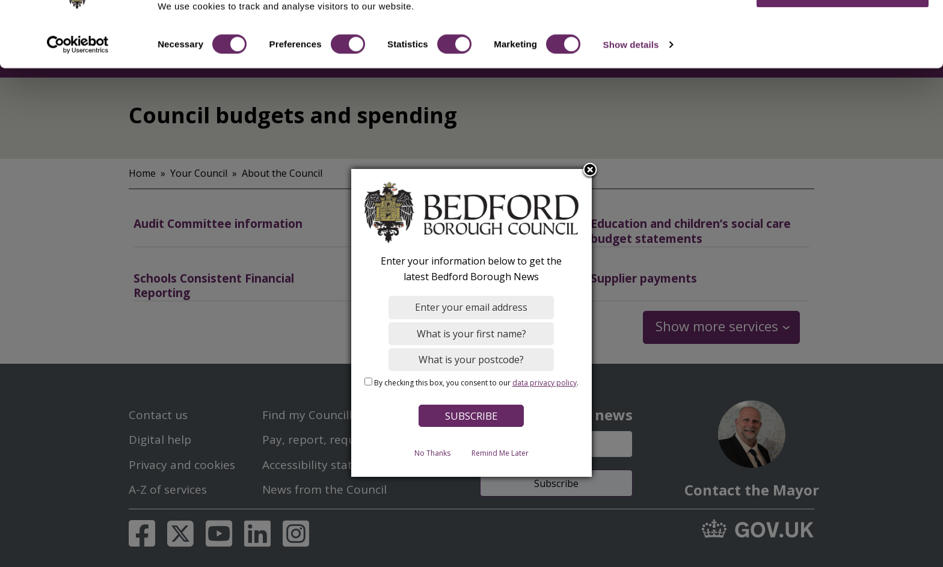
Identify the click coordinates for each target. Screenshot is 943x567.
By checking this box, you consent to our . (476, 383)
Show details (631, 83)
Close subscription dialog (591, 171)
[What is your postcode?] (471, 359)
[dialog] (471, 323)
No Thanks (432, 453)
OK (843, 30)
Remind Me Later (500, 453)
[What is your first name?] (471, 333)
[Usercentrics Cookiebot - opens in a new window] (78, 83)
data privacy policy (544, 383)
